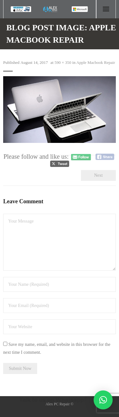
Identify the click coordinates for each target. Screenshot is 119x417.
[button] (103, 399)
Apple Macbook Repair (95, 62)
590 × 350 (63, 62)
